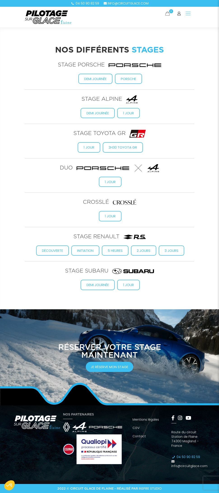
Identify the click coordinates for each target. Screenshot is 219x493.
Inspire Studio (150, 488)
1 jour (128, 113)
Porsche (128, 78)
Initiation (85, 250)
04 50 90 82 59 (84, 3)
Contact (139, 436)
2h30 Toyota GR (123, 147)
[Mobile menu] (188, 13)
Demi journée (95, 78)
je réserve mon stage (109, 367)
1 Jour (89, 147)
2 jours (143, 250)
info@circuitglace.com (126, 3)
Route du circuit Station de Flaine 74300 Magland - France (185, 439)
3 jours (171, 250)
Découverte (52, 250)
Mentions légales (146, 419)
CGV (136, 428)
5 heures (115, 250)
